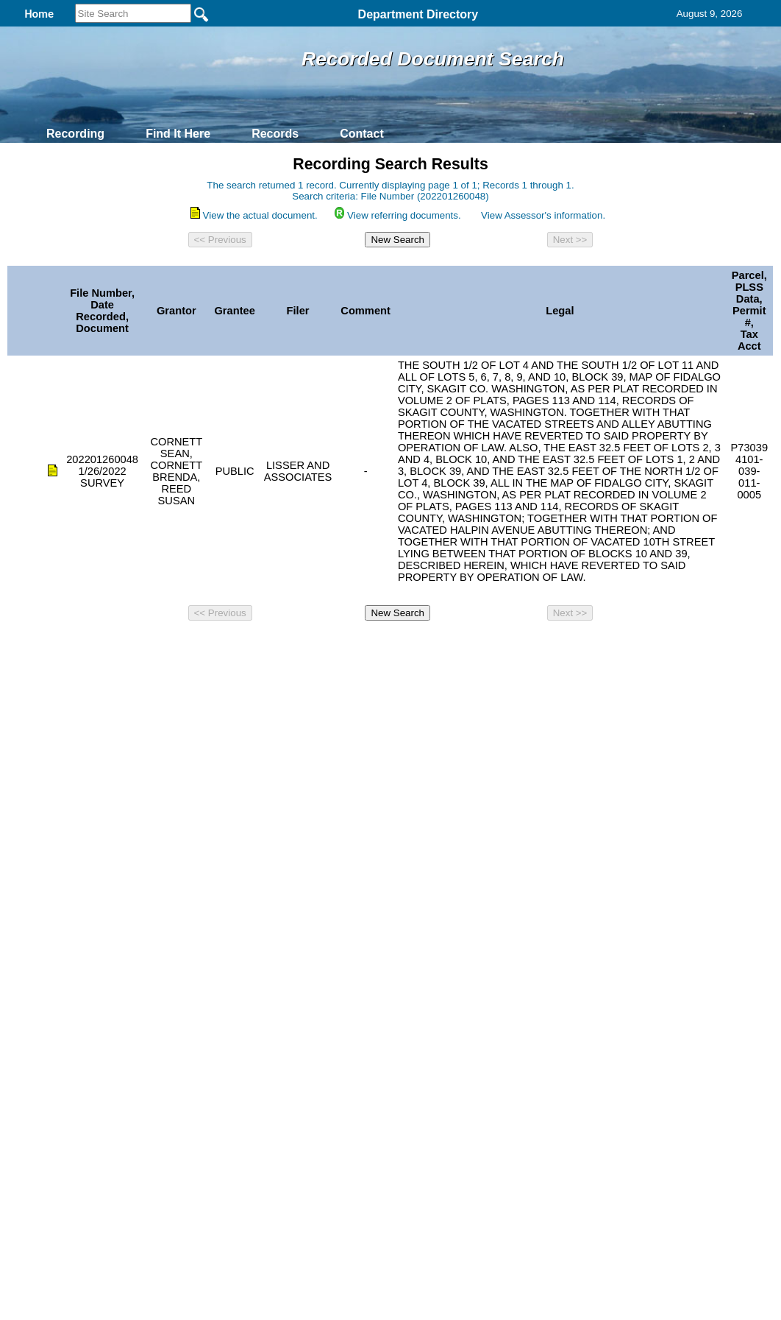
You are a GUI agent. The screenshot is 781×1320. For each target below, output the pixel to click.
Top (146, 646)
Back (190, 646)
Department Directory (418, 14)
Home (247, 646)
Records (275, 133)
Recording (75, 133)
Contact (362, 133)
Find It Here (178, 133)
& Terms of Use (439, 646)
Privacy (385, 646)
